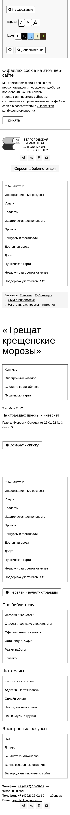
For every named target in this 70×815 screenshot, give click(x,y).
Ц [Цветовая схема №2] (24, 36)
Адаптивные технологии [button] (22, 690)
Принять (13, 120)
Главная (26, 295)
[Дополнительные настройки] (9, 50)
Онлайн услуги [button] (15, 698)
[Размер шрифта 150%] (27, 22)
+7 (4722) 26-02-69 (31, 795)
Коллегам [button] (12, 212)
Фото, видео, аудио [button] (18, 641)
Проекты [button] (11, 229)
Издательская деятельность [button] (25, 220)
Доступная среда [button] (17, 246)
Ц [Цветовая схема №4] (37, 36)
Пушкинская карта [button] (18, 264)
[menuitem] (35, 186)
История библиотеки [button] (19, 615)
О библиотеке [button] (15, 186)
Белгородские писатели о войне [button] (27, 773)
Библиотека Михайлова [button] (22, 386)
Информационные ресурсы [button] (24, 194)
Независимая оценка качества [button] (26, 272)
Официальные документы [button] (23, 632)
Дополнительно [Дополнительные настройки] (30, 50)
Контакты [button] (11, 369)
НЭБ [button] (8, 739)
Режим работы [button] (15, 649)
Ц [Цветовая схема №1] (18, 37)
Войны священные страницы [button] (25, 764)
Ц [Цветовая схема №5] (43, 36)
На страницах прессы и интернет (31, 304)
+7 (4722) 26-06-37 (31, 786)
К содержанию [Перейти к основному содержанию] (20, 9)
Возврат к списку (22, 445)
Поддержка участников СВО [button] (25, 281)
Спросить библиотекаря (35, 168)
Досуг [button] (9, 255)
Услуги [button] (9, 203)
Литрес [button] (10, 747)
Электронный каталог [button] (20, 378)
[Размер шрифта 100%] (21, 22)
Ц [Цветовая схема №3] (30, 36)
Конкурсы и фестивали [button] (21, 238)
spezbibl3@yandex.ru (27, 800)
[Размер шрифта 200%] (35, 22)
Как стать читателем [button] (19, 681)
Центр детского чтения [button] (21, 707)
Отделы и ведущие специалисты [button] (28, 623)
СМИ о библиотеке (21, 300)
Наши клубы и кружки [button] (20, 716)
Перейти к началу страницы (32, 592)
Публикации (43, 295)
